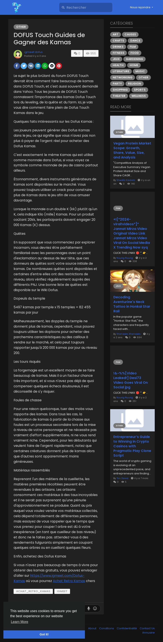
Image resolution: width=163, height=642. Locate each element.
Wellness (139, 96)
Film (133, 47)
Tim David (122, 478)
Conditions (107, 628)
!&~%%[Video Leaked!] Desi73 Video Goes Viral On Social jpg (130, 380)
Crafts (118, 41)
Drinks (118, 47)
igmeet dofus (33, 52)
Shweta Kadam (126, 180)
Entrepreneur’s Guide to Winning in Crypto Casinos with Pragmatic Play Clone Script (132, 446)
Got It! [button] (44, 634)
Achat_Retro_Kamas (33, 591)
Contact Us (147, 628)
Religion (134, 84)
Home (134, 65)
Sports (140, 90)
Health (118, 65)
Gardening (134, 59)
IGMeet (62, 591)
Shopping (120, 90)
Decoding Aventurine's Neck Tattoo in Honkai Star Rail (131, 304)
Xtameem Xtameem (129, 334)
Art (115, 34)
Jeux (116, 59)
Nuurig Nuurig (125, 258)
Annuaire (148, 633)
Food (135, 53)
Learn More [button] (19, 622)
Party (117, 84)
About (92, 628)
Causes (130, 34)
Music (140, 71)
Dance (135, 41)
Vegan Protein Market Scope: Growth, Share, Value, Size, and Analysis (132, 150)
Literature (121, 71)
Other (21, 27)
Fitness (118, 53)
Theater (119, 96)
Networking (122, 77)
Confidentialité (127, 628)
